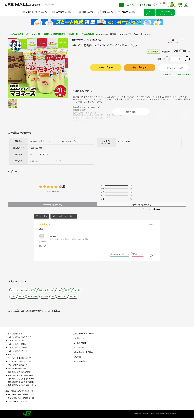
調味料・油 (73, 34)
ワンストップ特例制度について (20, 363)
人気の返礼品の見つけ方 (17, 403)
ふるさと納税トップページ (21, 34)
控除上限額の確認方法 (17, 370)
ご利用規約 (77, 359)
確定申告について (15, 356)
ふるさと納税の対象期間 (17, 349)
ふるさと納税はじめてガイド (19, 339)
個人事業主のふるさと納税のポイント (23, 381)
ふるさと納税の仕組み (17, 346)
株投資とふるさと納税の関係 (19, 374)
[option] (38, 67)
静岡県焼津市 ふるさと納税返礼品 (86, 39)
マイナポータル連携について (19, 360)
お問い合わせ (78, 349)
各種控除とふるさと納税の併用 (20, 377)
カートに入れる (106, 67)
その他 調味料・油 (90, 34)
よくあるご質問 (79, 345)
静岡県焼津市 (59, 34)
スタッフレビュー (141, 207)
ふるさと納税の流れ (16, 342)
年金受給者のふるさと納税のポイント (23, 387)
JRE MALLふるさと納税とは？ (20, 396)
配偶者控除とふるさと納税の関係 (21, 384)
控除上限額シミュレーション (84, 335)
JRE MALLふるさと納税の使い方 (21, 400)
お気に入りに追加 (173, 67)
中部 (38, 34)
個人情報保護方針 (80, 363)
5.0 (62, 188)
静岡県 (47, 34)
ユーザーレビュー (52, 207)
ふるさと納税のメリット (17, 353)
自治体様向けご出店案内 (83, 354)
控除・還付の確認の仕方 (17, 367)
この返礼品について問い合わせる (175, 74)
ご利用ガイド (78, 340)
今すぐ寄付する (140, 67)
